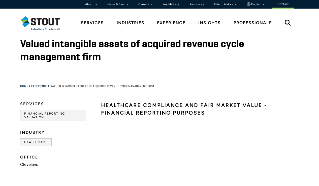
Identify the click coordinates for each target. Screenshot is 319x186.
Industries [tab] (130, 22)
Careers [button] (144, 4)
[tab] (44, 23)
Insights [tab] (209, 22)
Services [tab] (92, 22)
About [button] (89, 4)
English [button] (254, 4)
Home (24, 86)
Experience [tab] (171, 22)
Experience (39, 86)
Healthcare (36, 142)
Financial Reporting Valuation (44, 115)
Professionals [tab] (253, 22)
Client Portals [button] (224, 4)
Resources (196, 4)
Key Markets (171, 4)
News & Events (117, 4)
